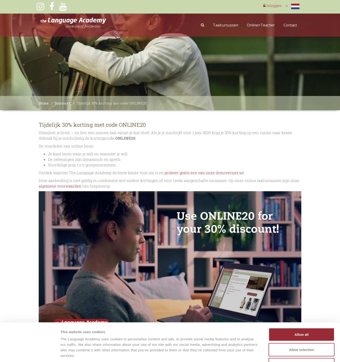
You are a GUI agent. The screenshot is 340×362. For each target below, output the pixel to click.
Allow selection (301, 317)
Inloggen (272, 5)
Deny (301, 332)
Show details (241, 353)
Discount (62, 103)
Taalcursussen (225, 25)
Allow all (302, 302)
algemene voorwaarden (60, 186)
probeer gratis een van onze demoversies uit (204, 172)
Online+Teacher (261, 25)
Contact (290, 25)
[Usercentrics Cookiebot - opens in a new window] (30, 353)
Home (44, 103)
